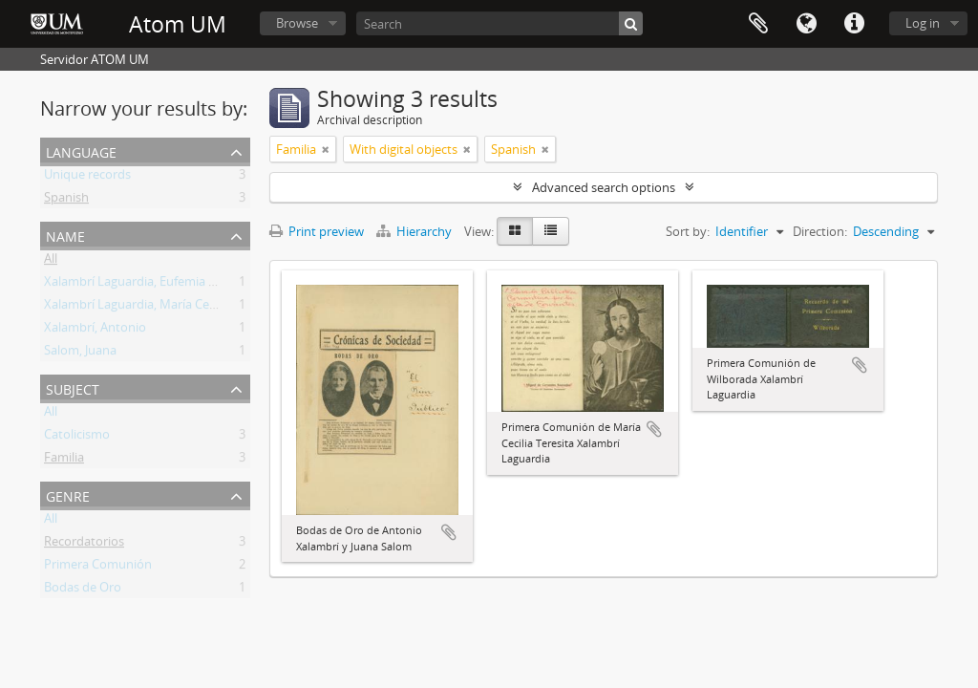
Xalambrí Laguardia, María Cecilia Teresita (161, 307)
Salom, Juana (80, 353)
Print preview (316, 231)
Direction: (820, 231)
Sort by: (688, 231)
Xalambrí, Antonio (95, 330)
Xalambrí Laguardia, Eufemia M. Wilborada (164, 284)
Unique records (87, 177)
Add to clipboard (448, 532)
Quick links (854, 24)
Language (806, 24)
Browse (297, 23)
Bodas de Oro (82, 590)
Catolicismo (77, 437)
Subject (72, 387)
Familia (64, 460)
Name (65, 234)
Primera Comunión (98, 567)
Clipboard (758, 24)
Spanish (66, 200)
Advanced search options (603, 187)
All (50, 261)
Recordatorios (84, 544)
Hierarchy (415, 231)
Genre (68, 494)
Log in (922, 23)
